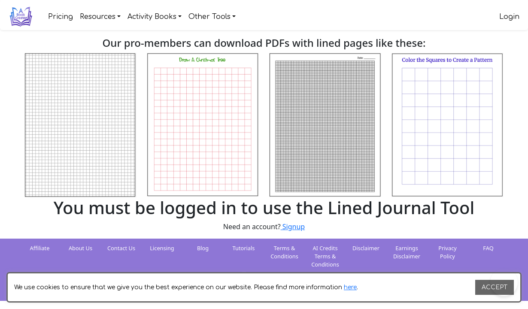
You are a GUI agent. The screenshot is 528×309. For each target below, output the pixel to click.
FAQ (488, 248)
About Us (80, 248)
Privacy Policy (447, 252)
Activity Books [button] (151, 17)
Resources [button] (97, 17)
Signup (293, 226)
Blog (203, 248)
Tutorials (244, 248)
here (350, 287)
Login (509, 17)
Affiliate (40, 248)
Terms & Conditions (284, 252)
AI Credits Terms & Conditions (325, 256)
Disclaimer (365, 248)
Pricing (60, 17)
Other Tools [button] (209, 17)
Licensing (162, 248)
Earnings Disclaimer (406, 252)
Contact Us (121, 248)
